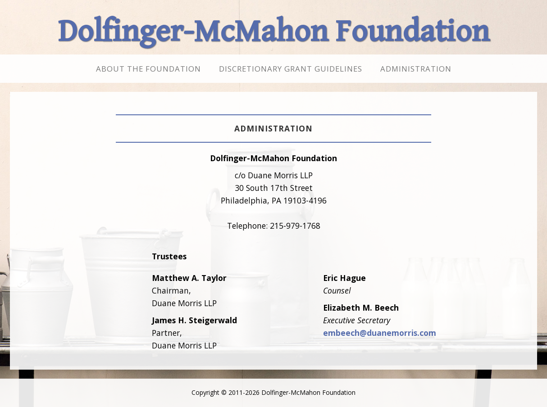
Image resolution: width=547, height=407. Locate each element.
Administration (415, 68)
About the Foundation (148, 68)
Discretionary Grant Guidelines (290, 68)
